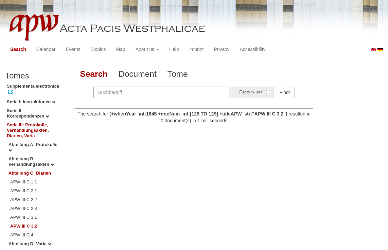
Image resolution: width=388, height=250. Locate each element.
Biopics (98, 49)
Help (174, 49)
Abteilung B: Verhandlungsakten (31, 161)
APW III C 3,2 (23, 226)
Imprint (196, 49)
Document (138, 73)
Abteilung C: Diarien (29, 173)
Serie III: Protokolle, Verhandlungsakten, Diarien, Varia (28, 130)
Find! (284, 92)
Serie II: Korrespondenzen (28, 113)
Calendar (46, 49)
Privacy (221, 49)
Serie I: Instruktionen (31, 101)
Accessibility (252, 49)
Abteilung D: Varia (29, 243)
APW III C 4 (21, 234)
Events (73, 49)
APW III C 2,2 (23, 199)
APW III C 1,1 (23, 181)
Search (18, 49)
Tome (177, 73)
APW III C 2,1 (23, 190)
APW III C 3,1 (23, 217)
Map (120, 49)
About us (147, 49)
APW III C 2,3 (23, 208)
